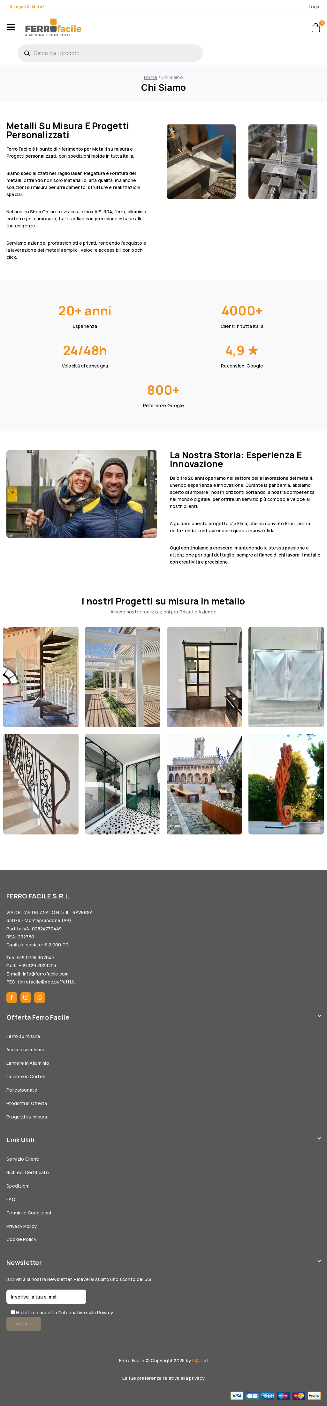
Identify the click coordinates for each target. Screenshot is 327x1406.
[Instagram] (25, 997)
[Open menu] (10, 27)
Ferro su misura (23, 1036)
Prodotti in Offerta (26, 1103)
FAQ (10, 1199)
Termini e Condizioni (28, 1213)
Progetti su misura (26, 1117)
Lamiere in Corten (25, 1076)
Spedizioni (17, 1186)
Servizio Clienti (22, 1159)
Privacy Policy (21, 1226)
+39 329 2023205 (38, 965)
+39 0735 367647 (35, 957)
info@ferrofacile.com (46, 974)
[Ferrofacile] (53, 27)
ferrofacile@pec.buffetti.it (46, 982)
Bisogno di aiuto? (27, 6)
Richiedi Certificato (27, 1172)
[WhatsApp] (39, 997)
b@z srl (200, 1360)
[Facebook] (11, 997)
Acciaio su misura (25, 1050)
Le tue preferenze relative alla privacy (163, 1378)
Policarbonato (21, 1090)
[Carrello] (316, 27)
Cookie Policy (21, 1239)
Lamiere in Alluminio (27, 1063)
